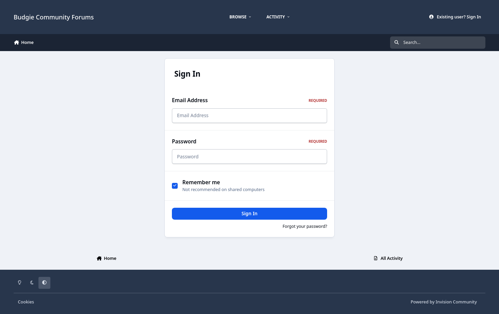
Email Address (249, 100)
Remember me (201, 182)
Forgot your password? (305, 226)
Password (249, 141)
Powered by (444, 302)
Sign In (249, 213)
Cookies (26, 302)
